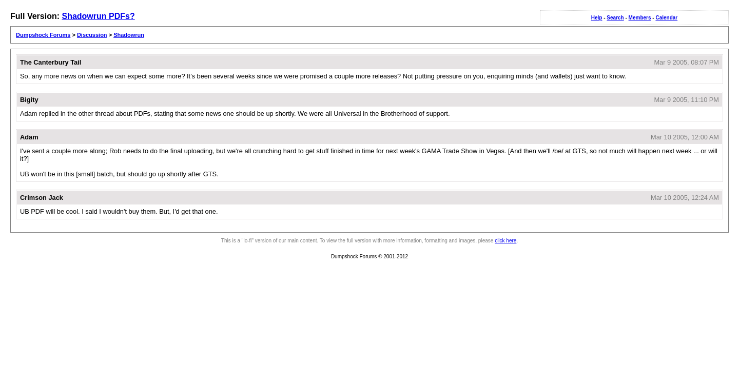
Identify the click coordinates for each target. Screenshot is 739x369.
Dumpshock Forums (43, 35)
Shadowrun (128, 35)
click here (505, 240)
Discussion (92, 35)
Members (640, 17)
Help (596, 17)
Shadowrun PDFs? (98, 16)
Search (615, 17)
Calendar (666, 17)
